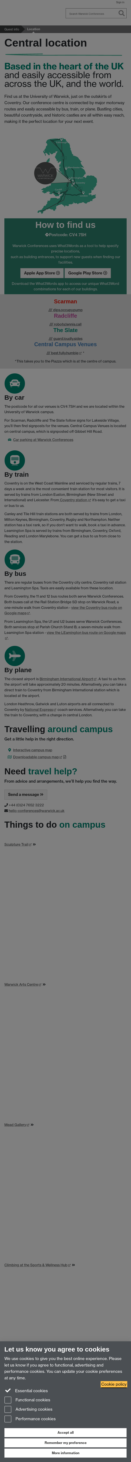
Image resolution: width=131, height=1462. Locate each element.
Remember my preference (66, 1443)
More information (65, 1453)
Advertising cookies (28, 1410)
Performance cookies (30, 1419)
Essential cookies (26, 1390)
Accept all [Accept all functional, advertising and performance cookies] (66, 1432)
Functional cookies (27, 1400)
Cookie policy (114, 1384)
